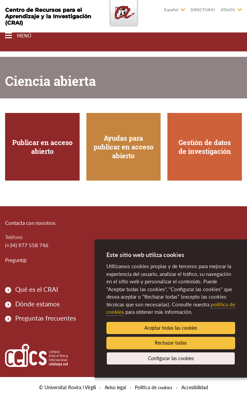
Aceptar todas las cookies (170, 328)
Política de (153, 387)
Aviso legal (115, 387)
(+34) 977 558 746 (26, 245)
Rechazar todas (171, 343)
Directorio (202, 9)
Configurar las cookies (171, 358)
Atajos (228, 9)
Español (171, 9)
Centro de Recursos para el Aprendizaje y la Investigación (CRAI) (48, 16)
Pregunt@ (16, 260)
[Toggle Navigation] (18, 35)
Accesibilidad (194, 387)
